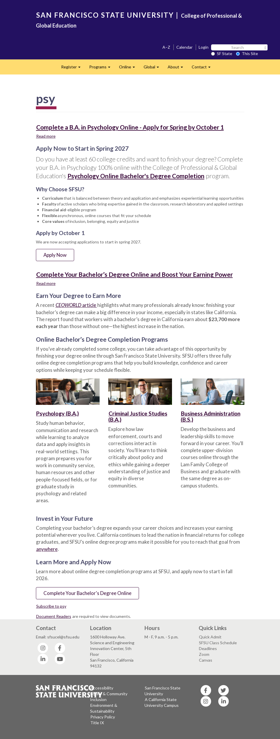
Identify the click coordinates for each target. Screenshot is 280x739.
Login (203, 47)
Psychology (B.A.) (57, 413)
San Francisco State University (162, 690)
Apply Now (55, 255)
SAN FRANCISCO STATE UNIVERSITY (105, 15)
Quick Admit (210, 636)
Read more (46, 136)
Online (129, 68)
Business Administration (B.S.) (210, 416)
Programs (102, 68)
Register (73, 68)
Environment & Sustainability (103, 708)
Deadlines (208, 648)
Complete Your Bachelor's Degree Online (87, 593)
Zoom (204, 654)
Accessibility (101, 687)
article (76, 305)
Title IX (97, 722)
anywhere (47, 549)
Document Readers (53, 616)
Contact (203, 68)
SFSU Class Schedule (218, 642)
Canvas (205, 660)
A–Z (166, 47)
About (177, 68)
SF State (221, 53)
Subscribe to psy (51, 606)
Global (153, 68)
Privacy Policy (102, 716)
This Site (247, 53)
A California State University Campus (161, 702)
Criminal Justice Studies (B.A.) (137, 416)
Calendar (184, 47)
